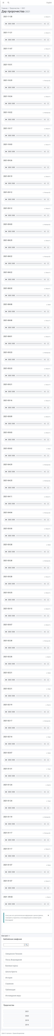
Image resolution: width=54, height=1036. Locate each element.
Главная (5, 8)
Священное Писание (13, 954)
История (8, 978)
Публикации (10, 990)
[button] (3, 3)
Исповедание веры (13, 996)
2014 (27, 1025)
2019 (27, 1020)
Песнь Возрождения (13, 960)
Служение (9, 984)
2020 (27, 1016)
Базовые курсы (11, 966)
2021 (27, 1011)
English (49, 3)
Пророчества (14, 8)
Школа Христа (11, 972)
